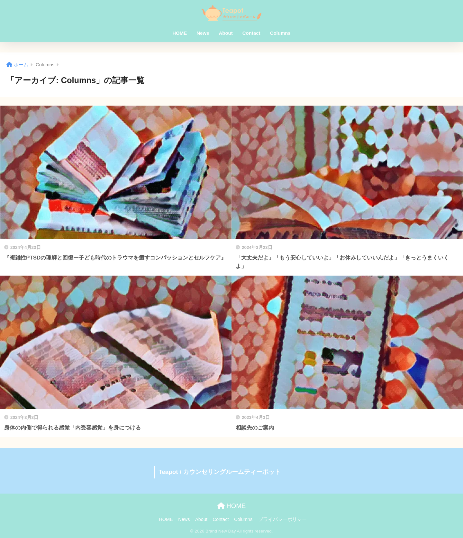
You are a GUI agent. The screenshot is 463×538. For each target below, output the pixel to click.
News (202, 33)
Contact (251, 33)
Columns (280, 33)
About (225, 33)
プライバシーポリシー (283, 519)
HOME (179, 33)
